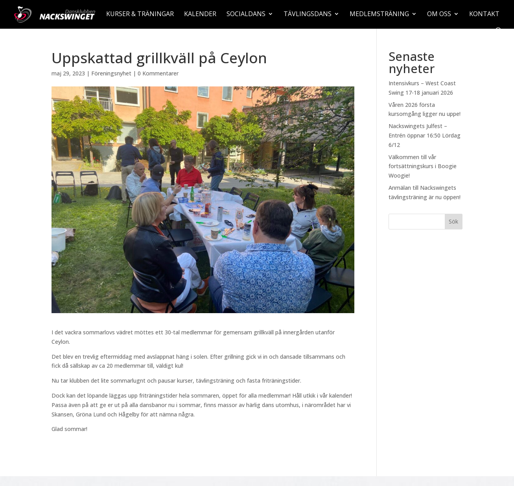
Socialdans (246, 14)
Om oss (439, 14)
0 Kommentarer (158, 73)
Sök (453, 221)
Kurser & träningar (140, 14)
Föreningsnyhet (111, 73)
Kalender (200, 14)
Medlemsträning (379, 14)
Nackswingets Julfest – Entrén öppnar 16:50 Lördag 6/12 (425, 135)
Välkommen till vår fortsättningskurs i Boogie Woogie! (423, 166)
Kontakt (484, 14)
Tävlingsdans (308, 14)
